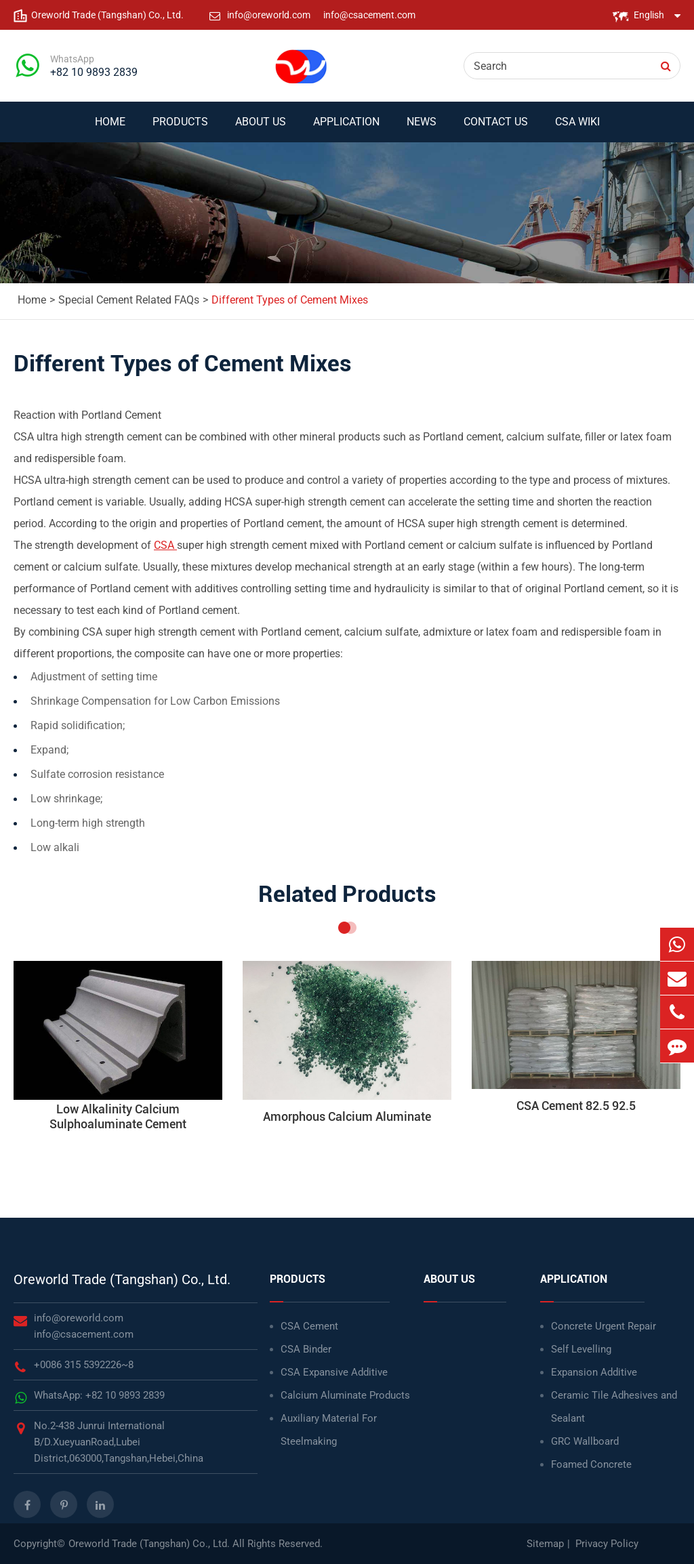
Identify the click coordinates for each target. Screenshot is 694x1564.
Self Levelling (581, 1349)
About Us (260, 128)
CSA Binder (306, 1349)
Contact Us (496, 128)
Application (346, 128)
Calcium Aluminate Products (345, 1395)
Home (110, 128)
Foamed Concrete (591, 1464)
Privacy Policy (606, 1544)
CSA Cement (309, 1326)
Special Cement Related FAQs (128, 299)
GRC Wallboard (585, 1441)
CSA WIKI (577, 128)
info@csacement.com (369, 14)
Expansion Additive (594, 1372)
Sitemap (545, 1544)
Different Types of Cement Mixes (289, 299)
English (649, 14)
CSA (165, 545)
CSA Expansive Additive (334, 1372)
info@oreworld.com (269, 14)
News (421, 128)
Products (180, 128)
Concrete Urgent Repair (603, 1326)
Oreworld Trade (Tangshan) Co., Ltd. (122, 1279)
